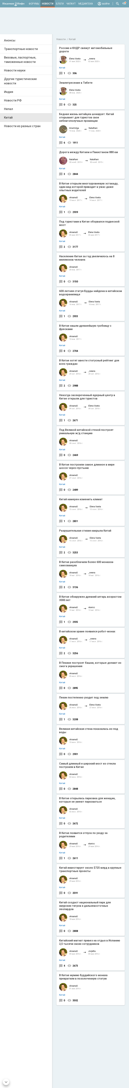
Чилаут (71, 3)
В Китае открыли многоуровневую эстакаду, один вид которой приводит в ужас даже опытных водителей (88, 187)
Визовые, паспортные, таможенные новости (20, 60)
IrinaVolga (74, 128)
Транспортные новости (21, 49)
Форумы (34, 3)
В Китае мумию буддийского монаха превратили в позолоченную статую (83, 977)
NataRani (93, 128)
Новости (47, 3)
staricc (91, 607)
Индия (8, 92)
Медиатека (85, 3)
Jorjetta (92, 951)
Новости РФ (13, 100)
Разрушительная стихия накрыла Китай (85, 530)
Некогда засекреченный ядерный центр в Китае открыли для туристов (87, 397)
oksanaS (73, 197)
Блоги (60, 3)
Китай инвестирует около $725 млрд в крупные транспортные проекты (90, 869)
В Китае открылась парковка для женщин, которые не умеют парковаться (87, 800)
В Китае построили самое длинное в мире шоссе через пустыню (87, 466)
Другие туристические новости (20, 81)
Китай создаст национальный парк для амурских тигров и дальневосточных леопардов (85, 906)
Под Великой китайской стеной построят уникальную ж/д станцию (86, 431)
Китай (8, 117)
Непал (8, 109)
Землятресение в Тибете (76, 82)
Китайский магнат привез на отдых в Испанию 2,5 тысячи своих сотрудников (89, 942)
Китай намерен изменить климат (81, 499)
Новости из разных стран (22, 126)
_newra (91, 58)
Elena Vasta (74, 58)
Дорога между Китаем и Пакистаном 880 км (88, 152)
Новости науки (14, 70)
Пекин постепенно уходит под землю (83, 697)
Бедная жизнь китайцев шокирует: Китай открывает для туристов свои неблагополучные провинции (86, 117)
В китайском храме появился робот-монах (87, 631)
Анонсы (9, 40)
